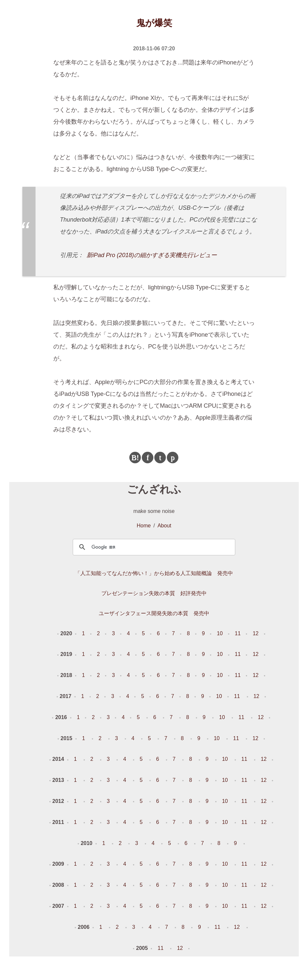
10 (220, 633)
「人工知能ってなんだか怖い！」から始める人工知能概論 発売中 (154, 573)
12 (256, 633)
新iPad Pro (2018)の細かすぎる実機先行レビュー (152, 255)
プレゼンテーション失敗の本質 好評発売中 (154, 593)
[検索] (153, 547)
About (164, 525)
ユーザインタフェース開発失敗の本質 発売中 (154, 613)
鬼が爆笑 (154, 23)
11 (238, 633)
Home (144, 525)
